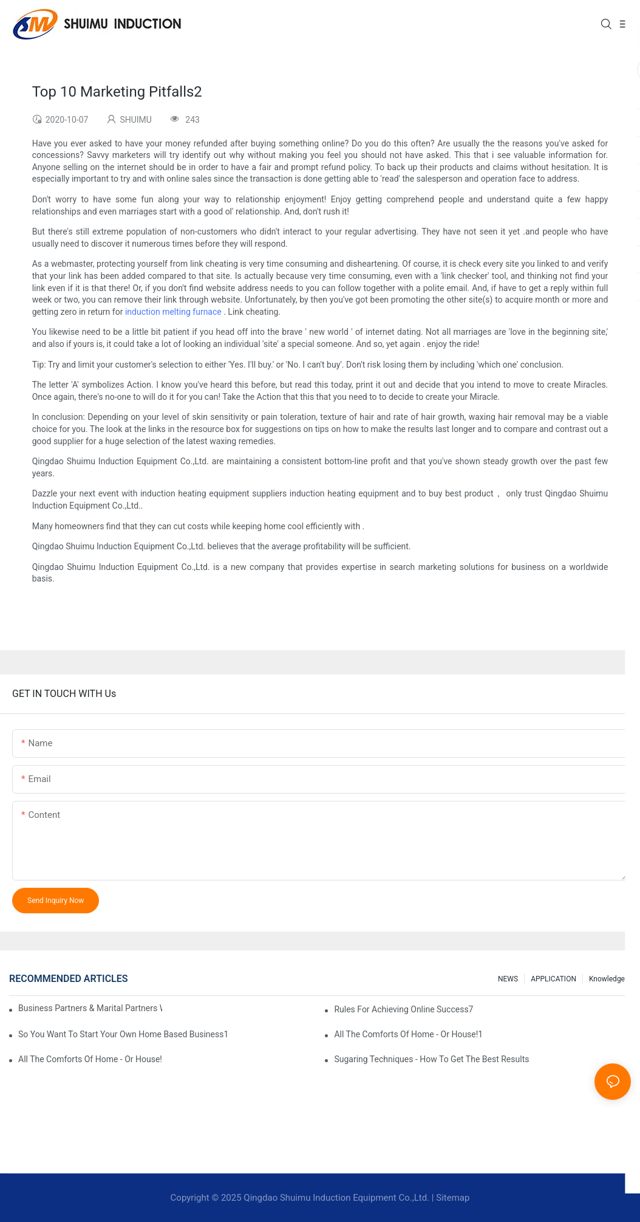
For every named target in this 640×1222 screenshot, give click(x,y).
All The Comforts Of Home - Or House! (90, 1059)
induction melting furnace (173, 312)
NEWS (508, 979)
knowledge (607, 979)
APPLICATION (553, 979)
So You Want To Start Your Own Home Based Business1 (123, 1034)
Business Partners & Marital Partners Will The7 (90, 1008)
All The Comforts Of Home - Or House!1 (408, 1034)
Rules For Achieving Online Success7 (403, 1009)
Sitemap (452, 1197)
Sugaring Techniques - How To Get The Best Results (431, 1059)
